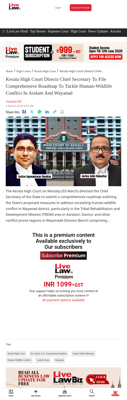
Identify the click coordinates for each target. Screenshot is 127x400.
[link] (55, 111)
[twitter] (32, 111)
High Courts (23, 71)
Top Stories (38, 31)
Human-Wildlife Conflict (19, 360)
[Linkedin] (47, 111)
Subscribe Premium (80, 7)
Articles (115, 31)
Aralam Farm (43, 360)
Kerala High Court (45, 71)
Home (9, 71)
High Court (78, 31)
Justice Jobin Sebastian (83, 353)
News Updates (98, 31)
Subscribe (63, 255)
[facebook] (24, 111)
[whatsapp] (39, 111)
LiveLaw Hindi (17, 31)
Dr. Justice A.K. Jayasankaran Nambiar (49, 353)
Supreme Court (58, 31)
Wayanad (59, 360)
